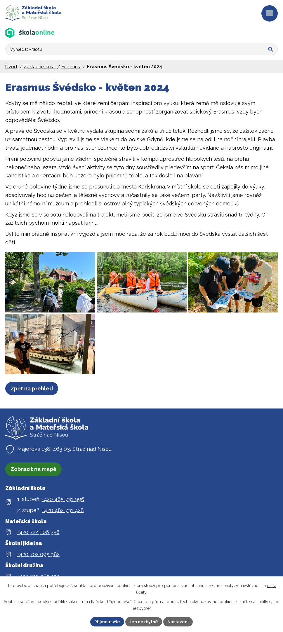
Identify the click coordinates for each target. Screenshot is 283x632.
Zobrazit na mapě (33, 477)
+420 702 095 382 (38, 562)
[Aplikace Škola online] (30, 32)
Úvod (11, 66)
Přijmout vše (107, 621)
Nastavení (178, 621)
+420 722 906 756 (38, 540)
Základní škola (39, 66)
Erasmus (70, 66)
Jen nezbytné (143, 621)
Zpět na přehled (32, 396)
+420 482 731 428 (63, 518)
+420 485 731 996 (63, 507)
